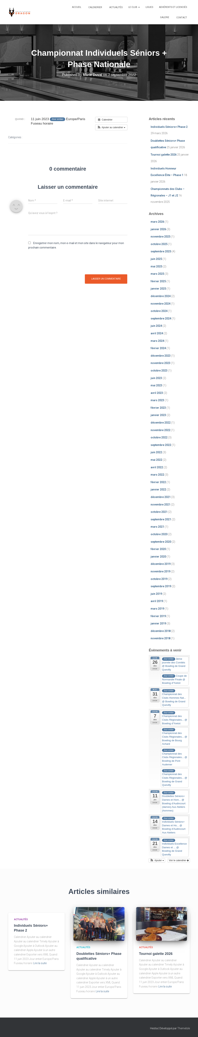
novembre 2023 (160, 363)
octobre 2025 (159, 244)
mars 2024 (157, 340)
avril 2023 (157, 392)
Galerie (164, 17)
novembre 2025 (160, 236)
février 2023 (158, 407)
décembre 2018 (161, 631)
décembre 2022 (161, 422)
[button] (111, 127)
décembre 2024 (161, 296)
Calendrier (95, 7)
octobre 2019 (159, 578)
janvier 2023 (158, 415)
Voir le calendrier (179, 860)
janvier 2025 (158, 288)
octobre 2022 (159, 437)
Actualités (116, 7)
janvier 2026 (158, 229)
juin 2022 (156, 452)
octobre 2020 (159, 534)
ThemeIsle (183, 1028)
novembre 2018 (160, 638)
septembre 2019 (161, 586)
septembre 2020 (161, 541)
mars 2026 (157, 221)
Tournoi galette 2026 (164, 154)
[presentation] (57, 262)
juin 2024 (156, 325)
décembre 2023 (161, 355)
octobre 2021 (159, 511)
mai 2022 (156, 459)
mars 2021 (157, 526)
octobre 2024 (159, 311)
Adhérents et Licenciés (173, 7)
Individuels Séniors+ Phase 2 (169, 126)
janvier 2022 (158, 489)
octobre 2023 (159, 370)
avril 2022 (157, 467)
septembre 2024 (161, 318)
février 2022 (158, 482)
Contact (181, 17)
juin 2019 (156, 593)
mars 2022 (157, 474)
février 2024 (158, 348)
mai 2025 (156, 266)
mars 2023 (157, 400)
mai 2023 (156, 385)
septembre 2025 (161, 251)
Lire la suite (40, 963)
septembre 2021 (161, 519)
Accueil (76, 7)
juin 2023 (156, 378)
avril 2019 (157, 601)
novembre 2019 (160, 571)
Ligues (149, 7)
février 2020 (158, 549)
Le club (134, 7)
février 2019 (158, 616)
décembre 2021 (161, 497)
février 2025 (158, 281)
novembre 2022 (160, 430)
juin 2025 (156, 258)
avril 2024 (157, 333)
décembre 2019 (161, 563)
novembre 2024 (160, 303)
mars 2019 (157, 608)
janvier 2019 (158, 623)
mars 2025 (157, 273)
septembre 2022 (161, 444)
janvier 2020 (158, 556)
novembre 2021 (160, 504)
